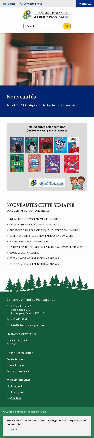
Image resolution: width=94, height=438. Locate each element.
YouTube (16, 398)
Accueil (11, 105)
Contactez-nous (33, 3)
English (11, 3)
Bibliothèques (29, 105)
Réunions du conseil (18, 371)
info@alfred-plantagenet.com (28, 325)
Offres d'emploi (15, 365)
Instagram (17, 392)
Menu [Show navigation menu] (83, 4)
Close (12, 429)
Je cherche (49, 105)
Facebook (17, 386)
